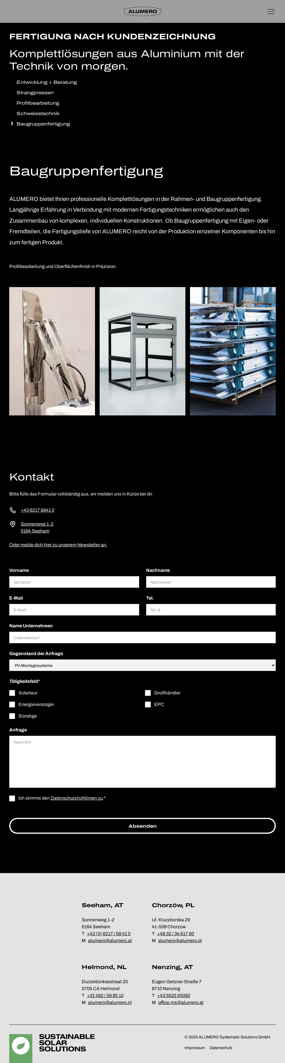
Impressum (195, 1048)
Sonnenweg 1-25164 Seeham (37, 527)
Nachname (158, 570)
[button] (270, 12)
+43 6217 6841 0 (37, 510)
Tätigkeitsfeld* (24, 681)
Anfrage (18, 729)
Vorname (19, 570)
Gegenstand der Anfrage (36, 653)
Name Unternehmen (31, 625)
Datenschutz (221, 1048)
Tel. (150, 598)
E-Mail (16, 598)
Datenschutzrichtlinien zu (77, 798)
